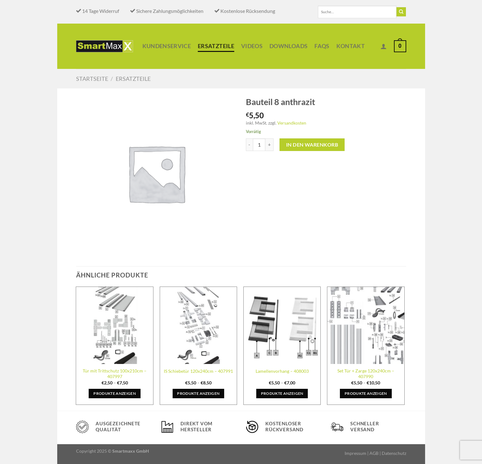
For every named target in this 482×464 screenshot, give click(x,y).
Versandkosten (291, 123)
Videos (252, 46)
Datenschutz (394, 453)
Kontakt (350, 46)
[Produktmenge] (259, 144)
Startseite (92, 78)
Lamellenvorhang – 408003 (282, 371)
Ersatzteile (216, 46)
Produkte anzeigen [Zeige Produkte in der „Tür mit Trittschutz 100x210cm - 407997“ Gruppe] (114, 393)
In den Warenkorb (312, 145)
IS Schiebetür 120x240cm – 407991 (198, 371)
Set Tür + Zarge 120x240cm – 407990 (365, 373)
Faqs (321, 46)
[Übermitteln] (401, 12)
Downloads (288, 46)
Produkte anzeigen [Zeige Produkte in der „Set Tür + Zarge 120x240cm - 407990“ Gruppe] (366, 393)
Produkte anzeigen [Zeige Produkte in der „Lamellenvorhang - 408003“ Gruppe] (282, 393)
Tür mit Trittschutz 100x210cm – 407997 (115, 373)
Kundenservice (166, 46)
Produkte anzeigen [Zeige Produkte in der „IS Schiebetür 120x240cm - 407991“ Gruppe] (198, 393)
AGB (374, 453)
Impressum (355, 453)
